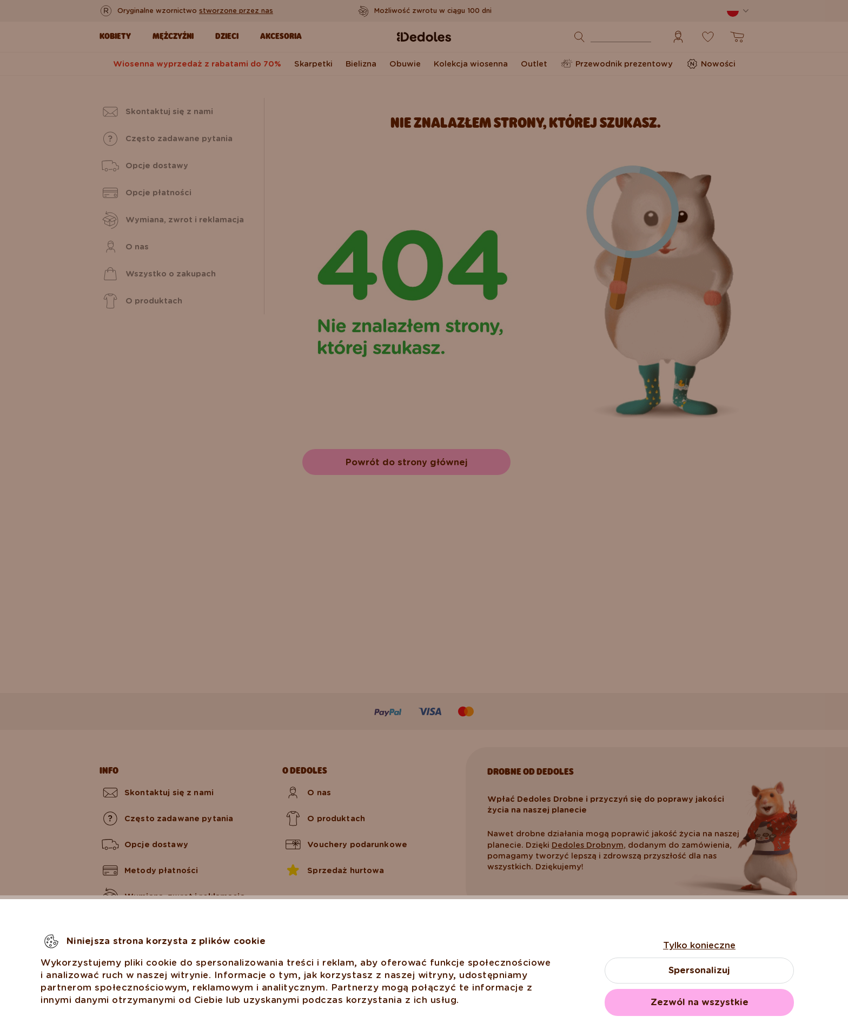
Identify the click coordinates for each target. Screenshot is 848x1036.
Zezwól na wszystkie (699, 1002)
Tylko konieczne (699, 945)
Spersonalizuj (699, 970)
